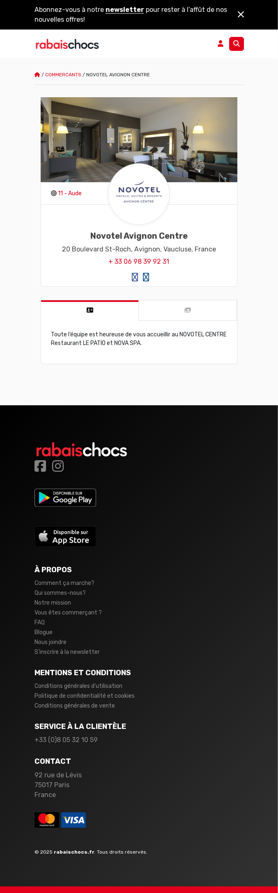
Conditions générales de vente (74, 705)
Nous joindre (50, 642)
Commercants (63, 75)
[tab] (90, 310)
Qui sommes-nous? (60, 592)
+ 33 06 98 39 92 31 (138, 261)
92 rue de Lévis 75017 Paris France (58, 785)
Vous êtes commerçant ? (68, 612)
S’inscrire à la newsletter (67, 652)
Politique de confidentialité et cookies (84, 695)
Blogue (43, 632)
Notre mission (52, 602)
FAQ (39, 622)
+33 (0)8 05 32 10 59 (66, 740)
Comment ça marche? (64, 583)
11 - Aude (70, 193)
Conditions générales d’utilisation (78, 686)
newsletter (125, 10)
